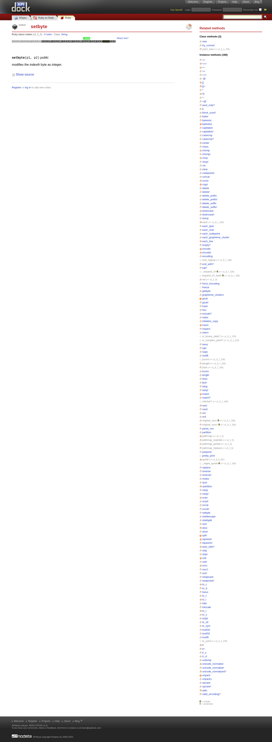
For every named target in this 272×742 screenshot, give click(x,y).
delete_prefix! (209, 199)
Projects (222, 1)
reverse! (206, 474)
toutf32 (206, 633)
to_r (204, 610)
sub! (204, 561)
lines (204, 378)
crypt (205, 184)
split (204, 535)
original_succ (209, 420)
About (246, 1)
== (203, 71)
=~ (203, 67)
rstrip (205, 490)
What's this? (122, 38)
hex (204, 309)
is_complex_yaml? (212, 340)
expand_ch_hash (211, 275)
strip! (205, 554)
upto (204, 690)
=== (204, 74)
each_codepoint (211, 233)
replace (206, 467)
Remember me (250, 10)
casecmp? (208, 139)
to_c (204, 584)
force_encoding (211, 283)
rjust (204, 482)
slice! (205, 531)
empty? (206, 245)
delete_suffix (209, 203)
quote (205, 459)
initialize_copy (210, 321)
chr (204, 165)
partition (206, 432)
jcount (205, 359)
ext (204, 279)
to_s (204, 614)
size (204, 523)
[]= (203, 86)
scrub (205, 505)
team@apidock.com (91, 728)
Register (207, 1)
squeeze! (207, 542)
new (204, 41)
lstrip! (205, 390)
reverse (206, 471)
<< (203, 59)
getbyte (206, 291)
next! (205, 409)
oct (204, 413)
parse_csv (208, 428)
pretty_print (208, 455)
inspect (206, 328)
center (205, 142)
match (205, 393)
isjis (204, 348)
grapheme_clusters (213, 294)
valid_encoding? (211, 694)
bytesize (207, 120)
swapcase (208, 576)
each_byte (208, 226)
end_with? (208, 264)
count (205, 180)
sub (204, 557)
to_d (204, 588)
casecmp (207, 135)
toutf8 (205, 637)
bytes (205, 116)
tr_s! (204, 656)
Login (187, 10)
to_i (204, 599)
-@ (204, 78)
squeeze (207, 539)
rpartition (207, 486)
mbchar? (207, 401)
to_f (204, 595)
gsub (205, 298)
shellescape (209, 516)
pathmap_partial (211, 443)
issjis (205, 351)
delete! (206, 191)
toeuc (205, 592)
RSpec (21, 18)
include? (207, 313)
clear (205, 169)
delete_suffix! (209, 207)
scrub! (205, 509)
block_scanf (209, 112)
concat (206, 176)
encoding (207, 256)
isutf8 (205, 355)
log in (28, 87)
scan (205, 497)
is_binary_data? (211, 336)
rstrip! (205, 493)
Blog (257, 1)
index (205, 317)
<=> (204, 63)
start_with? (208, 546)
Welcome (193, 1)
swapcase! (208, 580)
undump (206, 660)
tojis (204, 603)
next (204, 405)
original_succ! (210, 424)
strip (204, 550)
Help (234, 1)
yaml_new (208, 49)
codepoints (208, 173)
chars (205, 146)
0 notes (48, 34)
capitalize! (208, 131)
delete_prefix (209, 195)
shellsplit (207, 520)
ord (204, 416)
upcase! (206, 686)
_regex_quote (210, 463)
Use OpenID (176, 10)
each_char (208, 229)
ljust (204, 382)
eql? (204, 267)
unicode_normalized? (214, 671)
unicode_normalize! (213, 667)
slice (204, 527)
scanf (205, 501)
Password (217, 10)
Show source (25, 74)
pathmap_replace (212, 448)
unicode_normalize (212, 663)
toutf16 (206, 629)
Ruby (65, 18)
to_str (205, 622)
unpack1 (207, 678)
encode (206, 248)
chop (205, 157)
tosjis (205, 618)
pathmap (207, 436)
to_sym (206, 625)
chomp (206, 150)
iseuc (205, 344)
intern (205, 332)
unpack (206, 675)
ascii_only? (208, 105)
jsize (204, 367)
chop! (205, 161)
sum (204, 573)
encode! (206, 252)
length (205, 375)
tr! (203, 648)
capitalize (207, 127)
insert (205, 325)
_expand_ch (209, 271)
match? (206, 397)
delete (205, 188)
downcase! (208, 214)
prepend (207, 451)
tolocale (206, 607)
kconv (205, 371)
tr (203, 644)
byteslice (207, 124)
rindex (205, 478)
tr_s (204, 652)
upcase (206, 682)
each (205, 222)
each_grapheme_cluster (215, 237)
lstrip (205, 386)
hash (205, 306)
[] (203, 82)
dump (205, 218)
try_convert (208, 45)
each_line (207, 241)
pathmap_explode (212, 439)
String (64, 34)
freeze (205, 287)
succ (204, 565)
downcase (208, 210)
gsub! (205, 302)
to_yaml (206, 641)
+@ (204, 101)
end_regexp (209, 259)
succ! (205, 569)
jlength (206, 363)
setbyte (206, 512)
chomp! (206, 154)
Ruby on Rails (43, 18)
